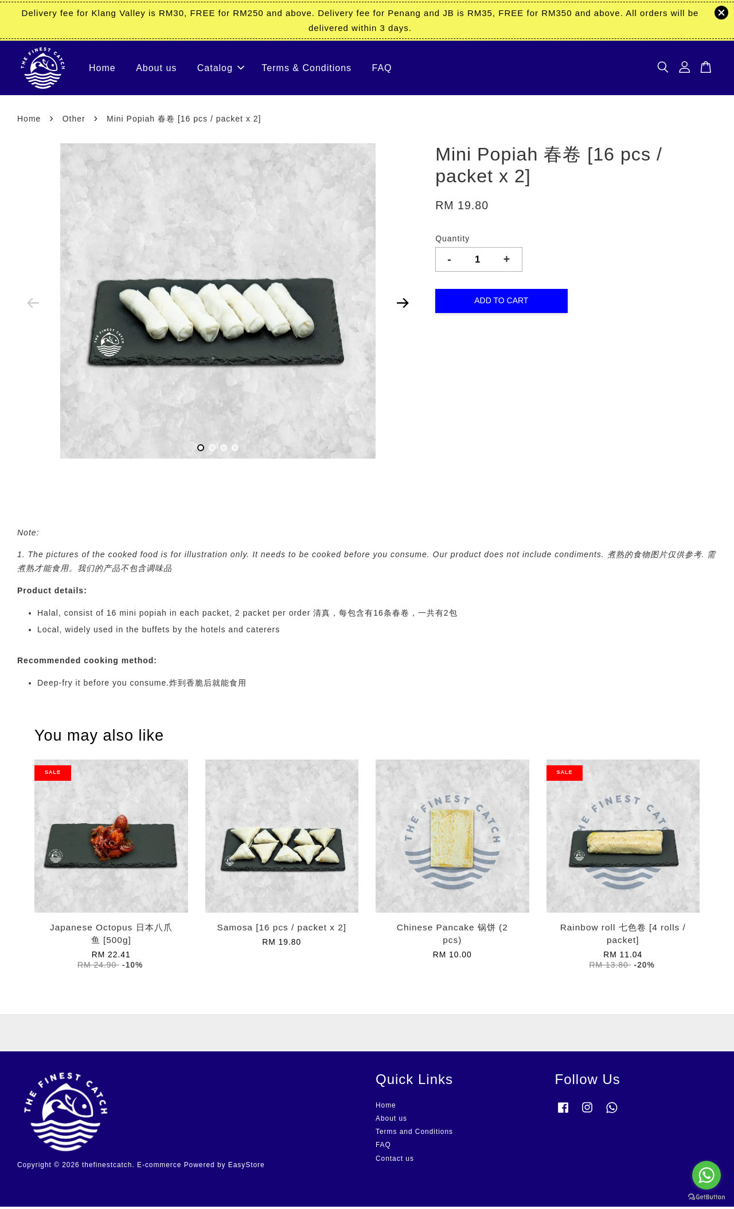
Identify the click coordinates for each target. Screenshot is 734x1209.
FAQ (382, 69)
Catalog (220, 69)
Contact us (395, 1161)
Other (74, 121)
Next (402, 305)
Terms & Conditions (306, 69)
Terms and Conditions (414, 1134)
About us (156, 69)
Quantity (452, 241)
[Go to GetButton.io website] (706, 1197)
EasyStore (246, 1168)
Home (102, 69)
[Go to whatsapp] (706, 1175)
